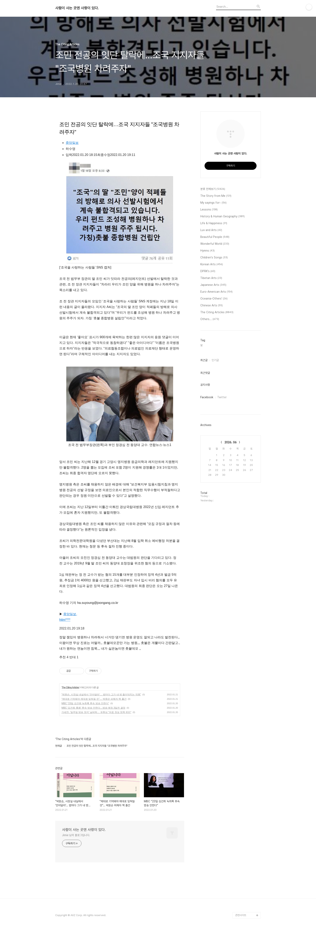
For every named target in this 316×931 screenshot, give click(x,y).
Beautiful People (214, 237)
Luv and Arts (211, 230)
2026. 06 (231, 442)
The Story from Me (215, 196)
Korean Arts (211, 264)
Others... (209, 319)
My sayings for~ (213, 203)
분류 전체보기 (212, 189)
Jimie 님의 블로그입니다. (76, 835)
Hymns (207, 251)
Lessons (209, 210)
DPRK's (207, 271)
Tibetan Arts (211, 278)
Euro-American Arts (216, 292)
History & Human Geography (222, 217)
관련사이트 (240, 915)
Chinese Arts (211, 306)
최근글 (204, 360)
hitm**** (64, 619)
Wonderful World (214, 244)
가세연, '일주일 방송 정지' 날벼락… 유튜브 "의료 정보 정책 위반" (96, 712)
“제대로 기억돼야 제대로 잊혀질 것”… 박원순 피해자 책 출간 (94, 699)
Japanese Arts (213, 285)
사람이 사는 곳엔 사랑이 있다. (77, 8)
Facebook (206, 397)
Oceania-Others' (214, 299)
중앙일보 (72, 142)
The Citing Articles (70, 687)
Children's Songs (214, 258)
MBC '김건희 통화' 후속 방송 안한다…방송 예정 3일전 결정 (93, 707)
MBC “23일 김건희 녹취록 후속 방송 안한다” (85, 703)
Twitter (222, 397)
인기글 (215, 360)
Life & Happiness (213, 223)
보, (201, 345)
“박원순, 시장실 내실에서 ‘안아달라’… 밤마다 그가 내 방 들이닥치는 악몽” (101, 694)
